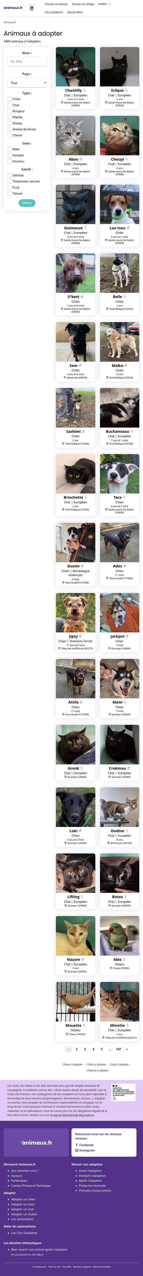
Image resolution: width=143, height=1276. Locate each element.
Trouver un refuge (82, 4)
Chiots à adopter (96, 1064)
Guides (100, 4)
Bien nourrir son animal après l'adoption (39, 1251)
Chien (17, 99)
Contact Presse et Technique (31, 1185)
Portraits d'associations (95, 1190)
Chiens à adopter (73, 1064)
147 (118, 1049)
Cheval (17, 135)
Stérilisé (18, 175)
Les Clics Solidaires (24, 1232)
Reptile (17, 117)
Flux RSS (66, 1266)
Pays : (27, 73)
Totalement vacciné (26, 181)
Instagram (85, 1150)
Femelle (18, 155)
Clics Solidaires (121, 4)
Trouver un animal (55, 4)
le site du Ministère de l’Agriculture (72, 1114)
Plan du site (54, 1266)
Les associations (22, 1219)
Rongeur (19, 110)
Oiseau (17, 123)
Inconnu (18, 161)
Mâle (16, 149)
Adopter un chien (23, 1199)
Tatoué (17, 193)
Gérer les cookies (102, 1266)
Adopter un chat (22, 1209)
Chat (16, 105)
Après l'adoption (90, 1180)
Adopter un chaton (24, 1214)
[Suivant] (127, 1048)
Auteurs (16, 1175)
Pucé (16, 187)
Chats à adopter (119, 1064)
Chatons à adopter (98, 1070)
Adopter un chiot (23, 1204)
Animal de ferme (24, 129)
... (110, 1049)
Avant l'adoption (90, 1170)
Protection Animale (92, 1185)
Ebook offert (52, 12)
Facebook (84, 1144)
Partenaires (19, 1180)
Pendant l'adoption (92, 1175)
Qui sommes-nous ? (25, 1170)
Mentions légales (82, 1266)
